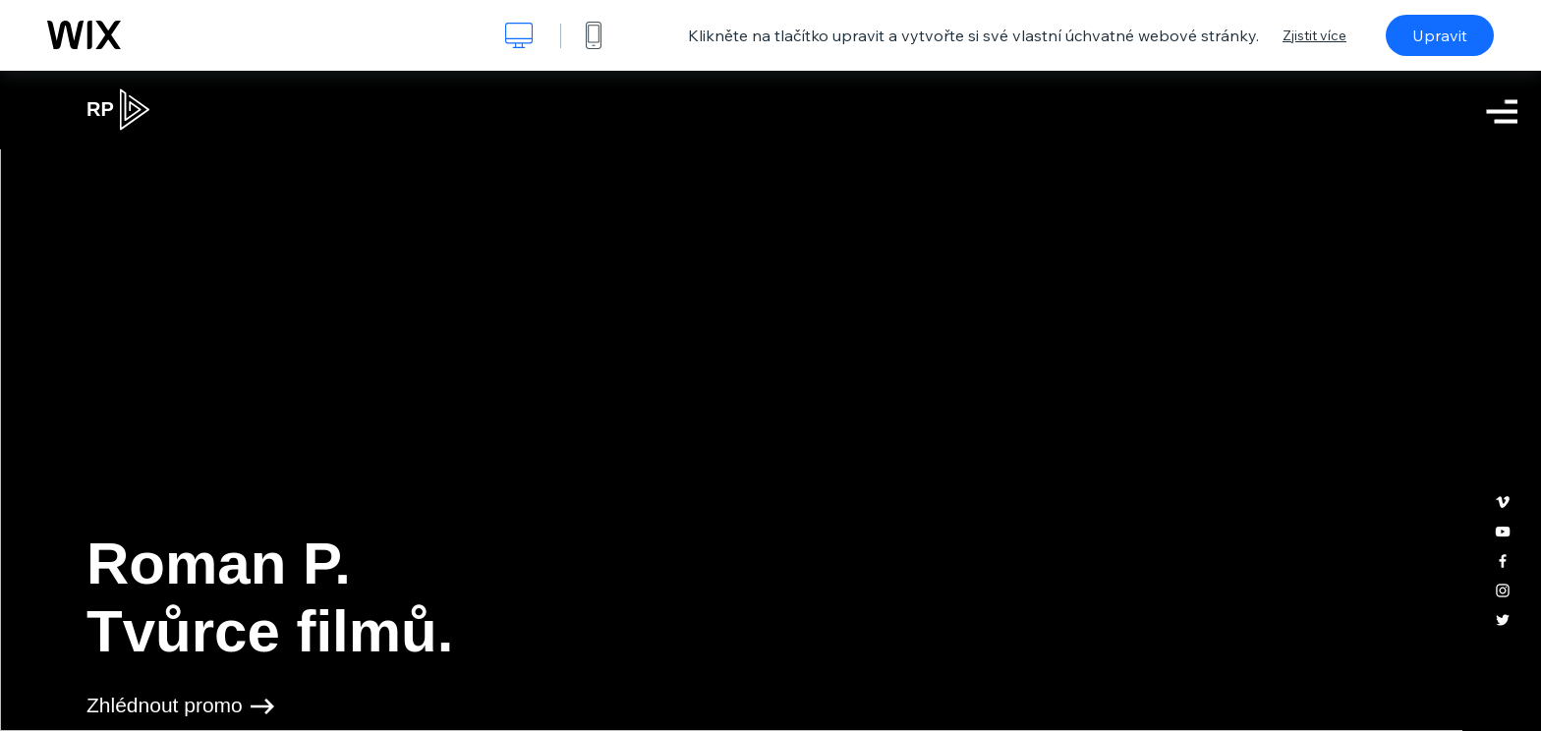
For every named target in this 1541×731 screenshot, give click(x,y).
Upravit (1439, 35)
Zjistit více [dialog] (1314, 35)
